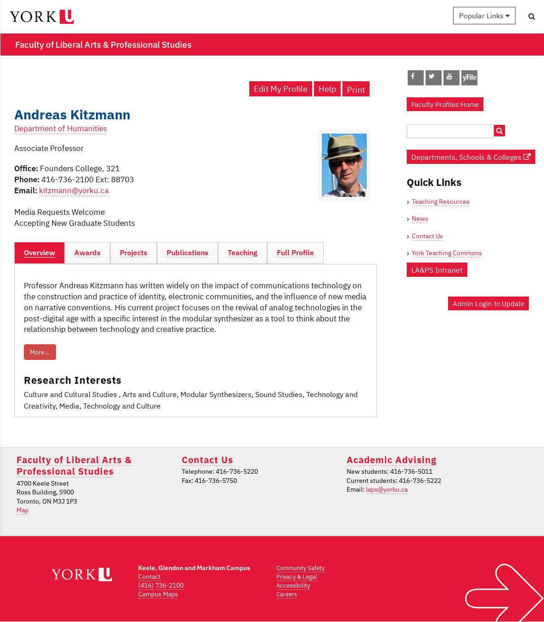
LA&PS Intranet (437, 270)
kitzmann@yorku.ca (74, 190)
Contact (149, 576)
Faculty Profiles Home (445, 104)
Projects (133, 252)
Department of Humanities (60, 128)
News (420, 218)
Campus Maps (158, 594)
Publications (187, 252)
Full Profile (295, 252)
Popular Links (484, 15)
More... (40, 352)
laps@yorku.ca (387, 489)
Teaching (243, 252)
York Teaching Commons (447, 253)
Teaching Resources (441, 201)
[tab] (39, 253)
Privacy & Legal (296, 577)
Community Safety (300, 568)
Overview (39, 252)
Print (356, 89)
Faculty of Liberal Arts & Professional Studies (74, 465)
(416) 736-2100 (161, 585)
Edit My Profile (281, 89)
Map (22, 510)
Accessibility (293, 585)
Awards (87, 252)
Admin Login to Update (488, 303)
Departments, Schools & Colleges (471, 157)
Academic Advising (392, 459)
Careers (286, 594)
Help (327, 89)
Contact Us (427, 236)
